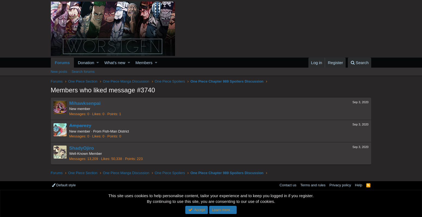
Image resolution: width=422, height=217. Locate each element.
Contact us (288, 185)
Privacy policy (340, 185)
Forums (62, 62)
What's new (114, 62)
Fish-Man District (116, 131)
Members (144, 62)
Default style (64, 185)
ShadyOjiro (82, 148)
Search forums (83, 72)
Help (358, 185)
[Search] (359, 63)
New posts (59, 72)
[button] (97, 63)
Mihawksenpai (85, 103)
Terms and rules (312, 185)
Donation (86, 62)
